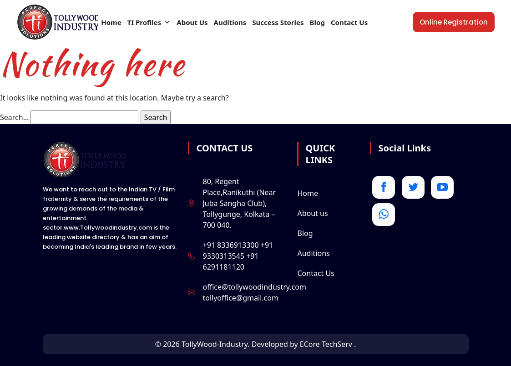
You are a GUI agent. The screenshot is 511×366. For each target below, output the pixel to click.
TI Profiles (149, 22)
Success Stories (278, 22)
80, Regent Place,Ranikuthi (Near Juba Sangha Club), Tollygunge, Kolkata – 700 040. (239, 203)
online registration (454, 22)
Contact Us (349, 22)
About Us (192, 22)
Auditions (230, 22)
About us (312, 213)
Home (111, 22)
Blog (317, 22)
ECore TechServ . (328, 344)
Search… (14, 117)
